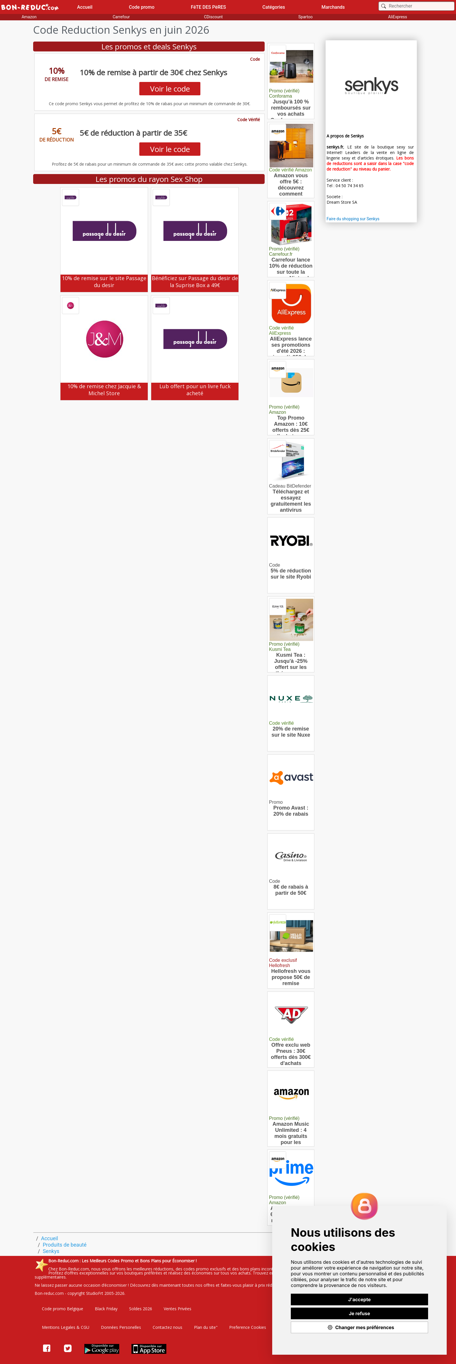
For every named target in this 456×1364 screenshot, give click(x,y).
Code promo (141, 7)
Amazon (29, 17)
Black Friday (106, 1308)
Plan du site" (206, 1327)
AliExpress (397, 17)
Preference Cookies (247, 1327)
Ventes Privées (177, 1308)
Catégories (273, 7)
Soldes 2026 (140, 1308)
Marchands (333, 7)
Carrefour (121, 17)
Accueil (84, 7)
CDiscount (213, 17)
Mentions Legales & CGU (65, 1327)
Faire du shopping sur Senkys (353, 218)
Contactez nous (167, 1327)
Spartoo (305, 17)
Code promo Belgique (62, 1308)
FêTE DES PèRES (208, 7)
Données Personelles (121, 1327)
